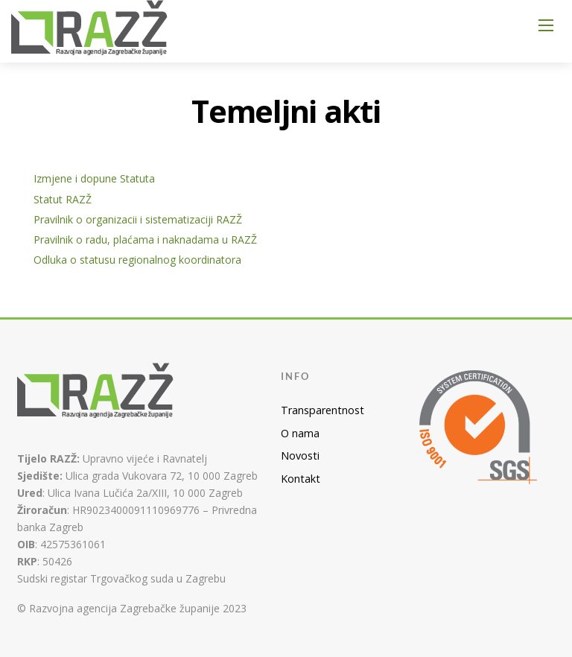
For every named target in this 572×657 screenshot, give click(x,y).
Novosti (300, 455)
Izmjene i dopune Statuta (94, 178)
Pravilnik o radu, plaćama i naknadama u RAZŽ (145, 239)
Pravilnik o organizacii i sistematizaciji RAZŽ (138, 219)
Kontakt (300, 479)
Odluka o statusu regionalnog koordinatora (137, 260)
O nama (300, 433)
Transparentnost (322, 410)
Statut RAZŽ (63, 199)
